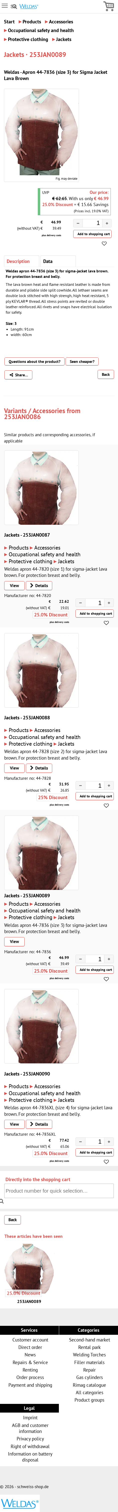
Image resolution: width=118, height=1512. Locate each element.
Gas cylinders (89, 1377)
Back (106, 374)
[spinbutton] (88, 223)
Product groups (89, 1400)
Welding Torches (89, 1354)
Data (47, 261)
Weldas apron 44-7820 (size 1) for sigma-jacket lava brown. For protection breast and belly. (55, 572)
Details (37, 586)
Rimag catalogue (89, 1385)
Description (18, 261)
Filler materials (89, 1362)
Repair (89, 1370)
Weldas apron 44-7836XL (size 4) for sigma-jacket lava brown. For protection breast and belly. (58, 1110)
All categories (89, 1392)
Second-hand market (89, 1340)
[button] (106, 223)
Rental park (89, 1347)
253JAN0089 (29, 1301)
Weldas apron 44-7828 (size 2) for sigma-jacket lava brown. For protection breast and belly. (55, 754)
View (14, 585)
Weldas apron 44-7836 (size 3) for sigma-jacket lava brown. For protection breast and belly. (55, 928)
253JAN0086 (22, 416)
